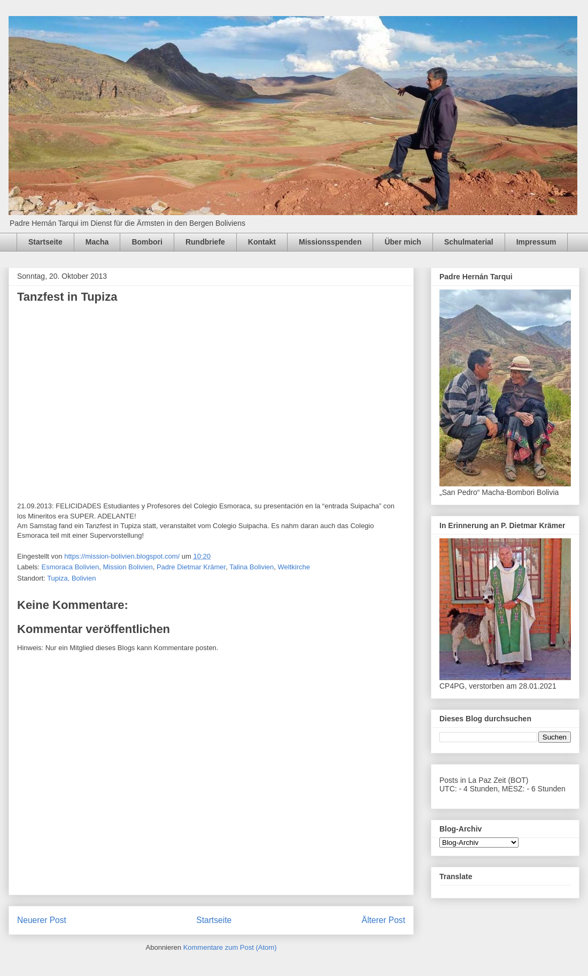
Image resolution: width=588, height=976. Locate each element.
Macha (97, 242)
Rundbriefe (205, 242)
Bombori (147, 242)
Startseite (45, 242)
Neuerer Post (41, 920)
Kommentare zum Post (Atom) (230, 947)
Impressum (536, 242)
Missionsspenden (330, 242)
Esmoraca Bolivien (70, 567)
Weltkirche (294, 567)
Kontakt (262, 242)
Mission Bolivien (127, 567)
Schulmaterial (468, 242)
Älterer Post (383, 920)
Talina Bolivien (251, 567)
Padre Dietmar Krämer (191, 567)
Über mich (402, 242)
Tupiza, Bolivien (71, 578)
